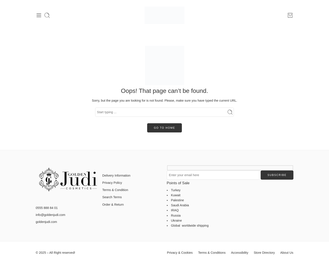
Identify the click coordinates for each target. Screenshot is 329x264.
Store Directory (264, 252)
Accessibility (239, 252)
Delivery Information (116, 175)
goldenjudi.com (46, 222)
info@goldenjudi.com (50, 215)
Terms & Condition (115, 190)
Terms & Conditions (212, 252)
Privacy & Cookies (180, 252)
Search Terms (112, 197)
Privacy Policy (112, 182)
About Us (286, 252)
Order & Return (113, 204)
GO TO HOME (164, 127)
